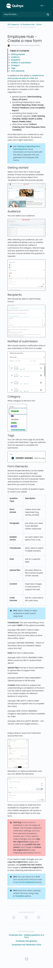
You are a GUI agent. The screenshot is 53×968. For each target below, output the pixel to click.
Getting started (18, 54)
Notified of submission (21, 62)
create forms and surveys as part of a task (26, 77)
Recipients (15, 60)
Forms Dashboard (27, 882)
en (42, 6)
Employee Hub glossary (26, 941)
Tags (13, 68)
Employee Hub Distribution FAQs (26, 944)
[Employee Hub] (27, 24)
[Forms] (38, 24)
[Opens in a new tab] (26, 958)
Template (19, 896)
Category (15, 65)
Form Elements (17, 71)
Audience (15, 57)
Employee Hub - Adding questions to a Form (26, 936)
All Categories (13, 24)
